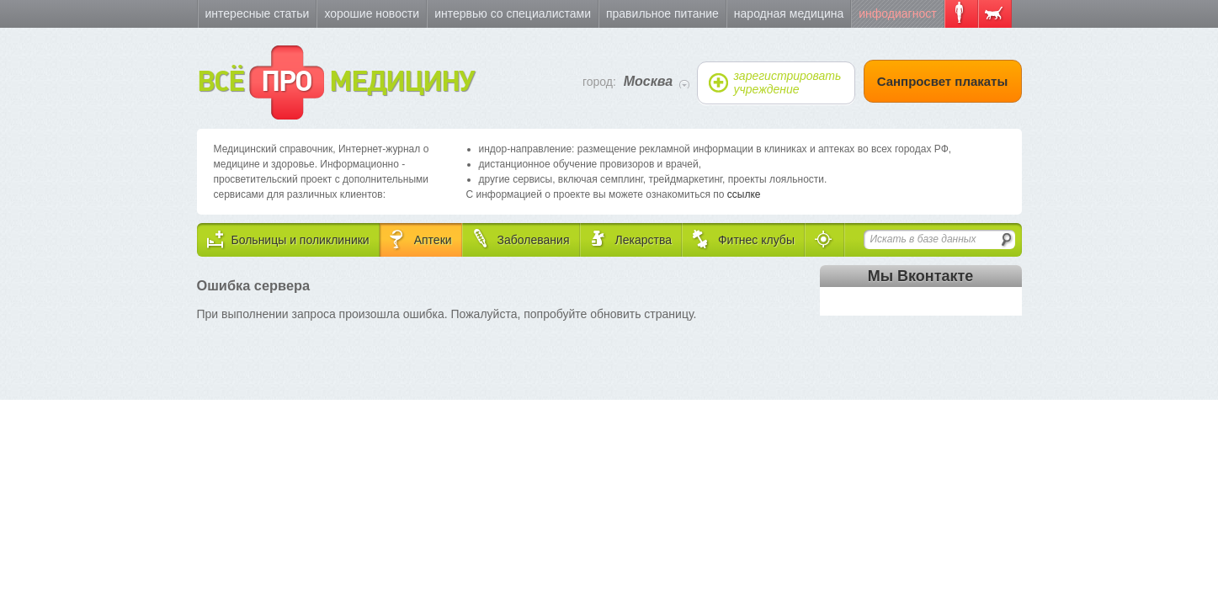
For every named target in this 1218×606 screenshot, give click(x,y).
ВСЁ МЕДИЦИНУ (335, 82)
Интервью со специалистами (512, 13)
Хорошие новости (371, 13)
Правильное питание (662, 13)
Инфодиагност (897, 13)
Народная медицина (788, 13)
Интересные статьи (257, 13)
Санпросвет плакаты (942, 81)
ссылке (744, 194)
